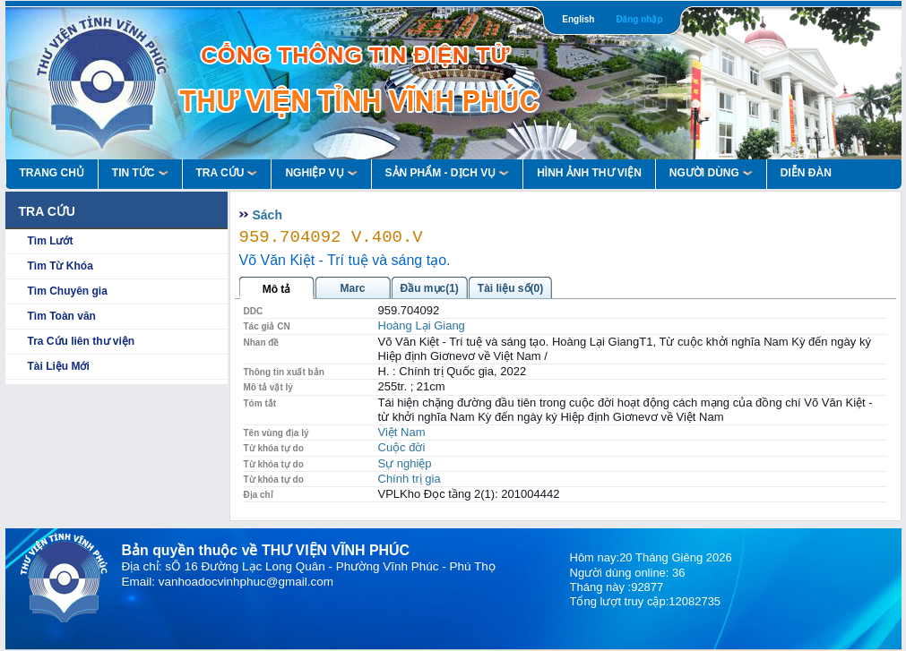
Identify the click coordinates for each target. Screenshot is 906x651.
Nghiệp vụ (321, 173)
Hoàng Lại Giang (421, 325)
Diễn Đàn (806, 173)
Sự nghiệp (405, 463)
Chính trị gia (409, 478)
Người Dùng (711, 173)
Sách (267, 215)
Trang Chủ (52, 173)
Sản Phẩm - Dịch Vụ (447, 173)
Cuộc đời (402, 447)
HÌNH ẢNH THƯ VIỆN (589, 173)
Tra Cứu (227, 173)
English (578, 19)
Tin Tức (140, 173)
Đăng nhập (639, 19)
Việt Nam (402, 432)
